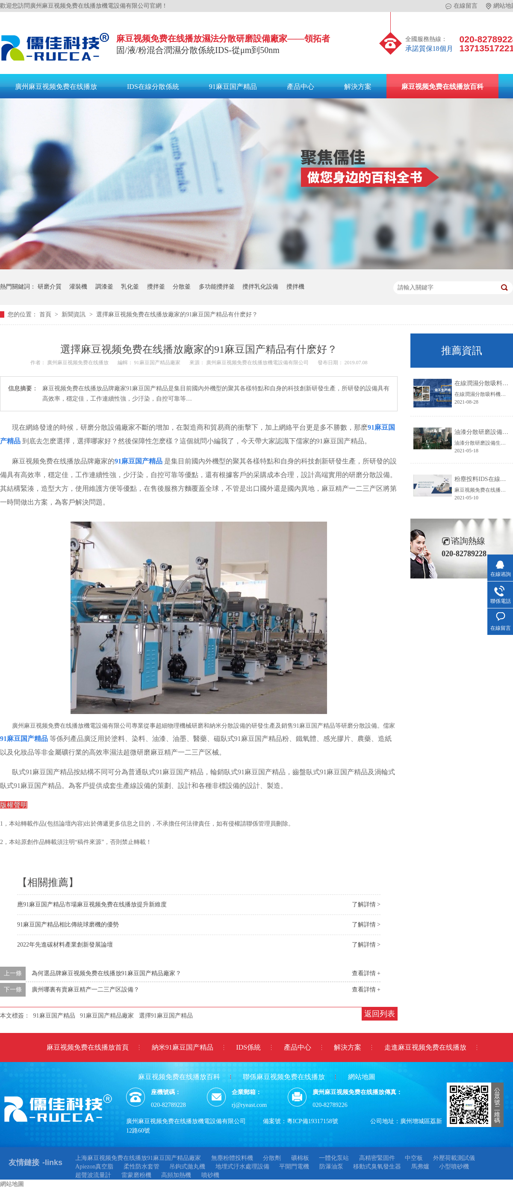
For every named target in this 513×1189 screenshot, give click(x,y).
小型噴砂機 (454, 1166)
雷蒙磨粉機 (136, 1175)
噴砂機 (210, 1175)
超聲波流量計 (93, 1175)
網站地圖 (361, 1076)
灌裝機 (78, 286)
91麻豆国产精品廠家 (158, 363)
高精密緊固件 (377, 1158)
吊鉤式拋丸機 (187, 1166)
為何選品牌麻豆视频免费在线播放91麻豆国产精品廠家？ (106, 973)
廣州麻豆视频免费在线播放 (56, 86)
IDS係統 (248, 1047)
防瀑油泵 (331, 1166)
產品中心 (300, 86)
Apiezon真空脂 (94, 1166)
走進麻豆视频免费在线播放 (425, 1047)
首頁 (46, 314)
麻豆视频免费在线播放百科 (442, 86)
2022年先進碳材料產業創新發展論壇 (65, 944)
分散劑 (272, 1158)
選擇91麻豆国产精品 (166, 1015)
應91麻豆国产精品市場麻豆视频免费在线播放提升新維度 (92, 904)
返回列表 (379, 1013)
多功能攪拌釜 (217, 286)
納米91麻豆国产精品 (182, 1047)
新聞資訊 (74, 314)
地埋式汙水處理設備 (242, 1166)
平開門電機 (294, 1166)
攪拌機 (295, 286)
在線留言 (461, 6)
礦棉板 (300, 1158)
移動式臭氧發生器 (377, 1166)
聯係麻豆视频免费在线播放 (284, 1076)
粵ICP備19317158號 (312, 1121)
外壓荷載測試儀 (454, 1158)
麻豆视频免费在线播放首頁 (88, 1047)
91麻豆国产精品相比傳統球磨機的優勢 (68, 924)
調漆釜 (104, 286)
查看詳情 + (366, 973)
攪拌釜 (156, 286)
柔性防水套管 (141, 1166)
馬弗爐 (420, 1166)
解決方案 (357, 86)
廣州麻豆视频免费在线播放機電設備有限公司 (258, 363)
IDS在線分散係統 (153, 86)
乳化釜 (130, 286)
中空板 (414, 1158)
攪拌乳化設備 (260, 286)
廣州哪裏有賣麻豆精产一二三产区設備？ (85, 989)
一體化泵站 (334, 1158)
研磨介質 (50, 286)
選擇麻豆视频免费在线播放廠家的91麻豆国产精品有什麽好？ (177, 314)
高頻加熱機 (176, 1175)
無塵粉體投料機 (232, 1158)
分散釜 (182, 286)
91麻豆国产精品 (233, 86)
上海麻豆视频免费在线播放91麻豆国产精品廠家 (138, 1158)
